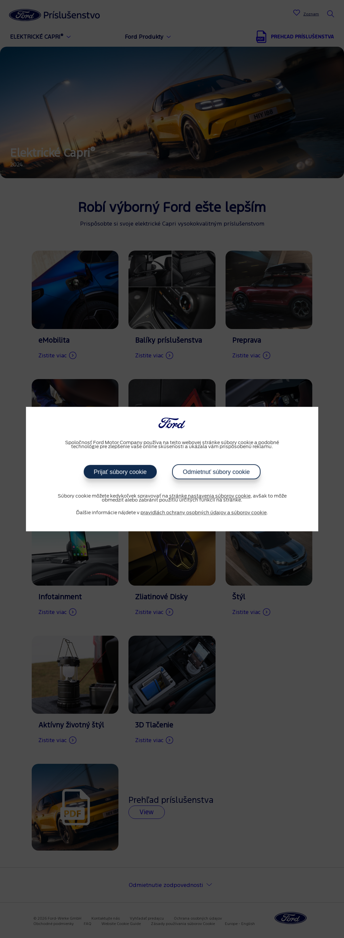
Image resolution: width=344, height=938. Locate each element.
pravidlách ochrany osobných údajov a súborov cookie (203, 513)
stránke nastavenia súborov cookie (210, 496)
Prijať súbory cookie (120, 471)
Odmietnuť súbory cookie (216, 471)
